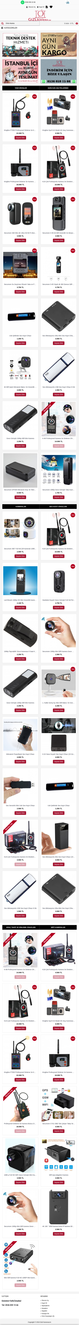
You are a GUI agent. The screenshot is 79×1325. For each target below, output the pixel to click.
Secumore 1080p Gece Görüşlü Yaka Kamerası (59, 490)
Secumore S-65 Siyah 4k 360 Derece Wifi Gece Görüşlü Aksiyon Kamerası (59, 284)
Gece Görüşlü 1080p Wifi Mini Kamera (20, 438)
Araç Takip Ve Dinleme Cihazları (21, 927)
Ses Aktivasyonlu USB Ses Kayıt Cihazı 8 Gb (59, 387)
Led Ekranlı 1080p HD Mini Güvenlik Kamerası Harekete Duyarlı (20, 600)
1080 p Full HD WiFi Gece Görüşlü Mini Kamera (20, 1175)
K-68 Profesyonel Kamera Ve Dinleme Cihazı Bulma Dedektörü (59, 438)
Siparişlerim (45, 1306)
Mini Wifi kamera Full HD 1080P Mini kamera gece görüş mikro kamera (20, 1278)
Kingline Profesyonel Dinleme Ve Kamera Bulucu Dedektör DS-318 (20, 182)
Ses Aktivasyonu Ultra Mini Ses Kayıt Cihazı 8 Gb (59, 336)
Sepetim (43, 1311)
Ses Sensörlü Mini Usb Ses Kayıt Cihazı (20, 805)
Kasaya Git (44, 1314)
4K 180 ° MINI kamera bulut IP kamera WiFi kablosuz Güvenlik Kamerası (59, 1226)
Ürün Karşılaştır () (47, 1316)
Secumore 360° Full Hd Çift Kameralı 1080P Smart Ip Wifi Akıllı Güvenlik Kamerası (20, 549)
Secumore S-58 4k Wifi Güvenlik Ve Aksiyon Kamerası (59, 233)
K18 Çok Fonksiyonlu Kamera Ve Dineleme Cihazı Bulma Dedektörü (20, 857)
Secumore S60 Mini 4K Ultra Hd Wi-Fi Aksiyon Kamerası (20, 233)
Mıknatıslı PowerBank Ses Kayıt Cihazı (20, 754)
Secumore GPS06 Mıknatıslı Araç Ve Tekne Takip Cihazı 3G (20, 490)
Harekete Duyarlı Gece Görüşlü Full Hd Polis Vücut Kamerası (59, 600)
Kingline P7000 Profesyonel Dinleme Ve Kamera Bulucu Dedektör (20, 130)
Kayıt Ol (43, 1303)
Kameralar (21, 506)
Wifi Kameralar (58, 927)
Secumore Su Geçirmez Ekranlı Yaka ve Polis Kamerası (20, 284)
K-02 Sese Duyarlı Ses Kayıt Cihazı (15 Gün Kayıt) (59, 754)
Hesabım (44, 1308)
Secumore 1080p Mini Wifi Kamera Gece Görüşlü (59, 651)
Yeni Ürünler (21, 88)
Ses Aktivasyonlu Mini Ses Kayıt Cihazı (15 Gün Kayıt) (59, 857)
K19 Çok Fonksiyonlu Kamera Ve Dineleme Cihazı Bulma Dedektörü (59, 182)
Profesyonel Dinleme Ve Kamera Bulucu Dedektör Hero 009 (20, 1124)
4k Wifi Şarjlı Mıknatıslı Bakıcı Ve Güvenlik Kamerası (20, 387)
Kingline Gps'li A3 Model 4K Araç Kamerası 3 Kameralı (59, 130)
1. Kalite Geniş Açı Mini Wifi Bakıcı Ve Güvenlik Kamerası (59, 703)
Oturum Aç (44, 1300)
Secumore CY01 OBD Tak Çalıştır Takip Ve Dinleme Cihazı (59, 1124)
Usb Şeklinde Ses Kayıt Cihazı (20, 336)
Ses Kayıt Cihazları (58, 506)
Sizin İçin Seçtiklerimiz (58, 88)
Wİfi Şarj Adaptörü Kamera (58, 1175)
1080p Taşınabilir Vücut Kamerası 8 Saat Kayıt (20, 651)
